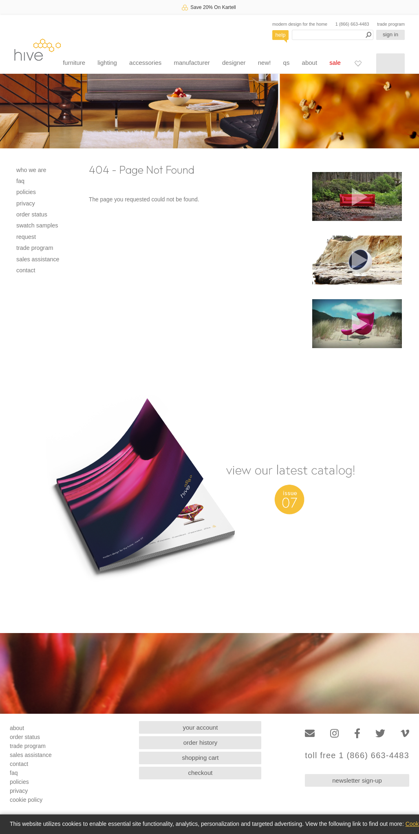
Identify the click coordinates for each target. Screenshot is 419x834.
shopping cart (200, 757)
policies (26, 192)
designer (234, 62)
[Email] (310, 733)
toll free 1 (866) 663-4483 (357, 755)
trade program (391, 24)
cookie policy (26, 799)
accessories (145, 62)
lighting (107, 62)
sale (335, 62)
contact (25, 270)
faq (20, 181)
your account (200, 727)
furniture (74, 62)
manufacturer (192, 62)
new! (264, 62)
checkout (200, 772)
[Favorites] (358, 63)
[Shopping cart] (390, 63)
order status (31, 214)
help (281, 35)
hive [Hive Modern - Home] (37, 49)
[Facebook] (357, 733)
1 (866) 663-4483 (352, 24)
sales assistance (38, 259)
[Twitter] (380, 733)
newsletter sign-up (357, 780)
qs (286, 62)
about (310, 62)
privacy (25, 203)
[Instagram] (334, 733)
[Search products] (332, 35)
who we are (31, 170)
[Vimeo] (405, 733)
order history (200, 742)
